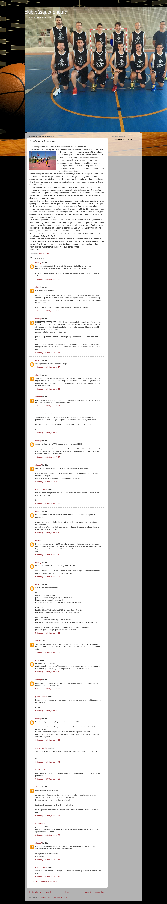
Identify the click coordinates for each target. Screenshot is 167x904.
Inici (67, 892)
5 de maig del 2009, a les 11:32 (47, 633)
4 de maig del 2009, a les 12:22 (47, 353)
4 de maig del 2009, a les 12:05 (47, 311)
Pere (37, 660)
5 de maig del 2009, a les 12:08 (47, 652)
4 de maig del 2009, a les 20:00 (47, 482)
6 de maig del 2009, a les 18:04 (47, 835)
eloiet (37, 287)
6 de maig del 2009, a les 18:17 (47, 860)
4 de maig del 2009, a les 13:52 (47, 433)
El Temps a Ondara (124, 139)
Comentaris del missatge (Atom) (54, 897)
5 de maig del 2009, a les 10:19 (47, 533)
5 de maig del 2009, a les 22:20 (47, 711)
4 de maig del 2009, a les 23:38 (47, 503)
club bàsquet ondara (46, 12)
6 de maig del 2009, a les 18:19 (47, 876)
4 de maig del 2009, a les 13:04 (47, 406)
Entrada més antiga (94, 892)
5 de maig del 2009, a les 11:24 (47, 577)
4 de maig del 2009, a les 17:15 (47, 457)
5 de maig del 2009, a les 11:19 (47, 555)
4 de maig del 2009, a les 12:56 (47, 389)
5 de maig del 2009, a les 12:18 (47, 672)
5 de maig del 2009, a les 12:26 (47, 689)
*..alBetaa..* (40, 770)
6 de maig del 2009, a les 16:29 (47, 779)
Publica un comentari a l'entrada (45, 882)
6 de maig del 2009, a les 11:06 (47, 740)
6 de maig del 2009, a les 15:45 (47, 762)
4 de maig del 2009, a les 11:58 (47, 279)
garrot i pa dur (41, 414)
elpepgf (38, 263)
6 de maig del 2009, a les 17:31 (47, 816)
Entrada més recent (40, 892)
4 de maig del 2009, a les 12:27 (47, 367)
